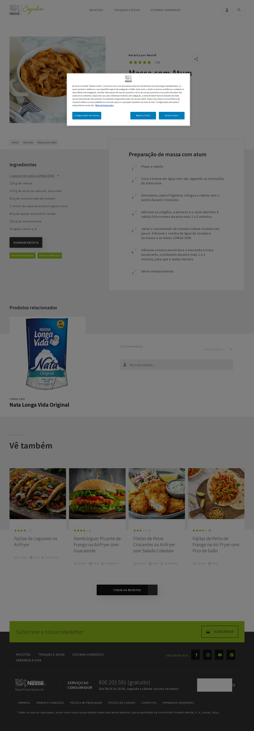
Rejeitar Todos (143, 115)
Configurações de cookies (87, 115)
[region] (128, 99)
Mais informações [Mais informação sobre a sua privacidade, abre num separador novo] (104, 105)
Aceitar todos (171, 115)
